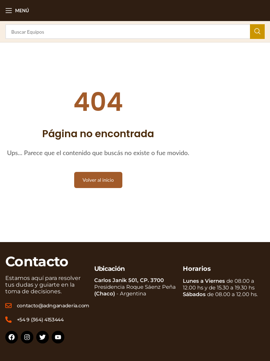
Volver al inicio (98, 180)
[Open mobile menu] (17, 11)
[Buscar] (135, 31)
